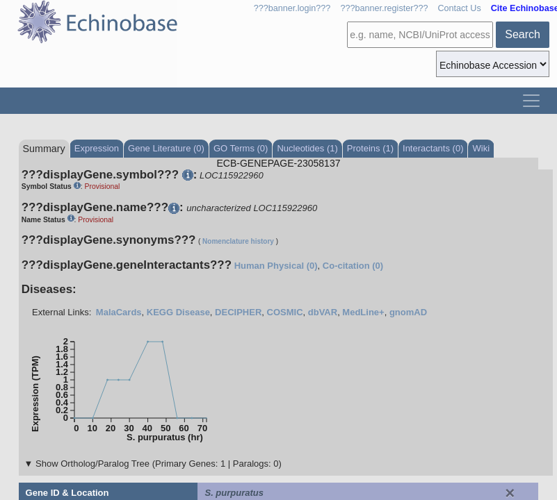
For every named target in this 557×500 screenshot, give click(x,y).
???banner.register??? (384, 8)
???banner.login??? (292, 8)
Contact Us (459, 8)
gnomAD (408, 312)
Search (522, 34)
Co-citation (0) (353, 265)
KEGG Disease (178, 312)
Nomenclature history (238, 241)
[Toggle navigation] (531, 101)
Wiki (481, 148)
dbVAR (322, 312)
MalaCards (119, 312)
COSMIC (285, 312)
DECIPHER (238, 312)
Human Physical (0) (276, 265)
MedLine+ (363, 312)
